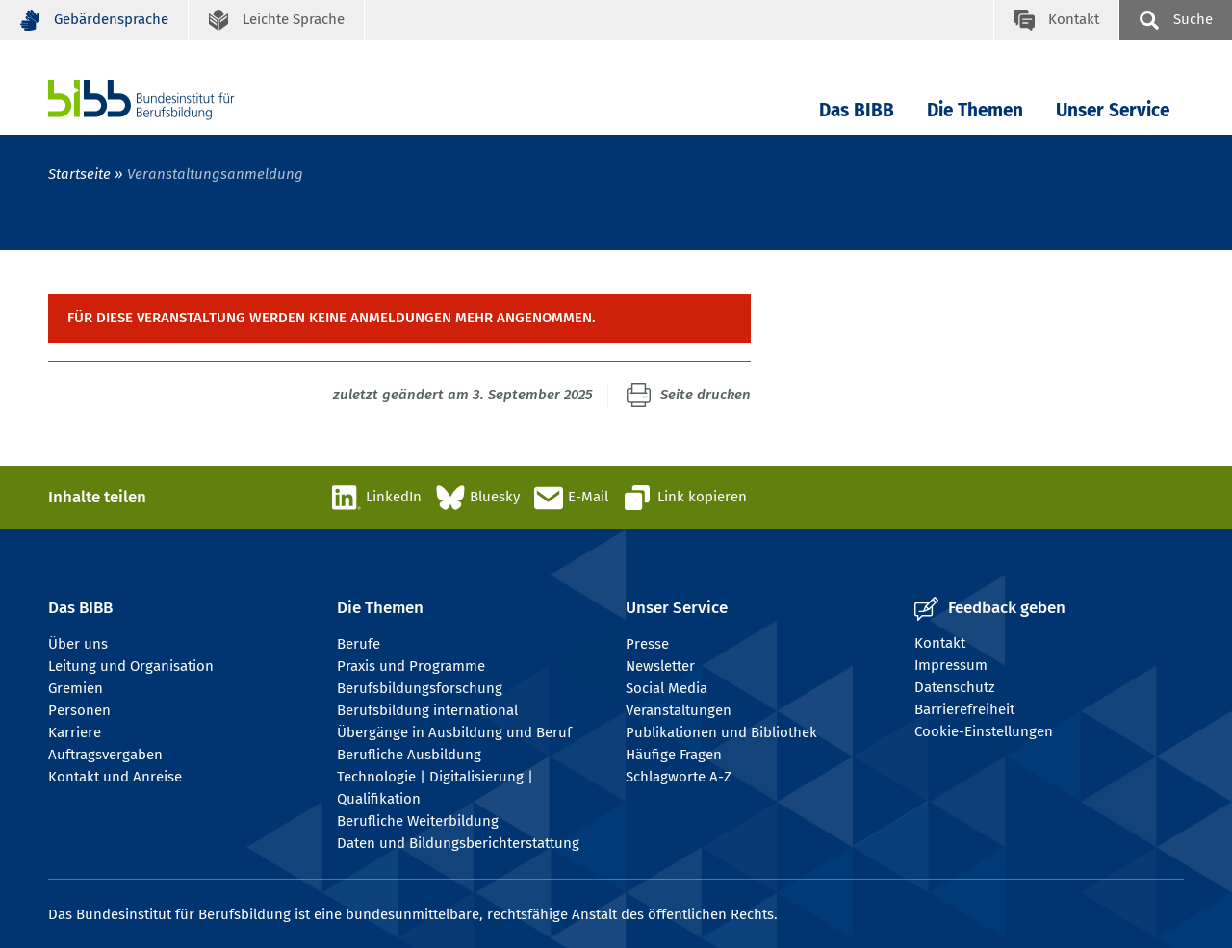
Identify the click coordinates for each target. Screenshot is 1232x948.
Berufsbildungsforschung (419, 688)
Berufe (358, 644)
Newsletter (660, 666)
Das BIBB (856, 110)
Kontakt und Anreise (115, 776)
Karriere (74, 732)
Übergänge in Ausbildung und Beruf (454, 732)
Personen (79, 710)
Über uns (78, 644)
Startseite (79, 174)
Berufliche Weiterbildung (418, 821)
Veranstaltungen (679, 710)
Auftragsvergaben (105, 754)
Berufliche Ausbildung (409, 754)
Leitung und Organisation (131, 666)
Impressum (951, 665)
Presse (647, 644)
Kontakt (939, 643)
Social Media (666, 688)
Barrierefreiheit (964, 709)
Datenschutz (954, 687)
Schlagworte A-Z (679, 776)
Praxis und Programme (411, 666)
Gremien (75, 688)
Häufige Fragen (674, 754)
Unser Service (1112, 110)
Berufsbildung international (427, 710)
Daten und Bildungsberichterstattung (458, 843)
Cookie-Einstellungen (983, 731)
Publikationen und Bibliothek (721, 732)
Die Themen (975, 110)
